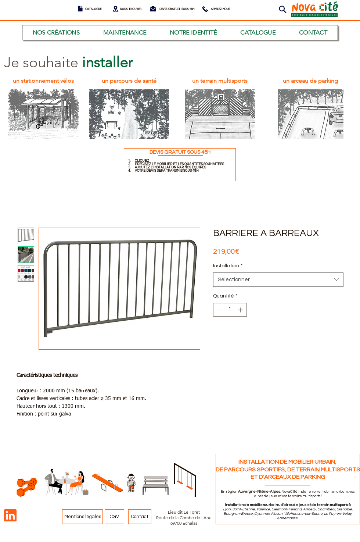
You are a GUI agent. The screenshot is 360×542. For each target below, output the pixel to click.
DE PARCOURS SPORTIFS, (251, 470)
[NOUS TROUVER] (131, 9)
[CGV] (114, 516)
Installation (227, 265)
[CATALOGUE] (93, 9)
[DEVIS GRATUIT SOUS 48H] (176, 9)
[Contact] (139, 516)
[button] (282, 9)
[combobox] (278, 279)
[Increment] (241, 309)
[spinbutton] (230, 309)
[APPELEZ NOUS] (220, 9)
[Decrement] (218, 309)
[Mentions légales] (82, 516)
